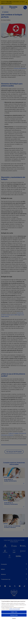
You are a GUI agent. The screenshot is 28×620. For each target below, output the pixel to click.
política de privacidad (14, 609)
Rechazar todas (14, 615)
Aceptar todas (14, 612)
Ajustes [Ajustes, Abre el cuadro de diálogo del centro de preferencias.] (14, 618)
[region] (14, 609)
